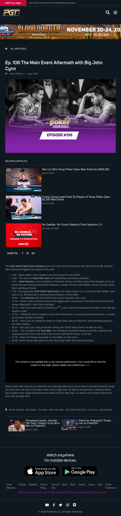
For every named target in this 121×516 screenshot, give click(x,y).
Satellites (33, 485)
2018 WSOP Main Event (46, 291)
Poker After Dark (41, 278)
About (73, 485)
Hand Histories (26, 281)
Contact (81, 485)
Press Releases (11, 486)
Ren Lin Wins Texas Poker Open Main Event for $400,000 (75, 169)
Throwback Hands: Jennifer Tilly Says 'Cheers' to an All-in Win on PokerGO (42, 423)
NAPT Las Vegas (13, 3)
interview (29, 298)
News (64, 485)
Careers (91, 485)
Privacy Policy (43, 486)
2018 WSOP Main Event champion (27, 266)
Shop (100, 485)
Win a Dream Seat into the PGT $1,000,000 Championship (52, 3)
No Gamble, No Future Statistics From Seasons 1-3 (72, 224)
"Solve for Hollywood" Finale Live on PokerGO (94, 422)
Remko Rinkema (16, 74)
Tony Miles (46, 330)
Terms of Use (55, 486)
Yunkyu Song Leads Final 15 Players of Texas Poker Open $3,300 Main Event (76, 198)
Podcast (22, 485)
